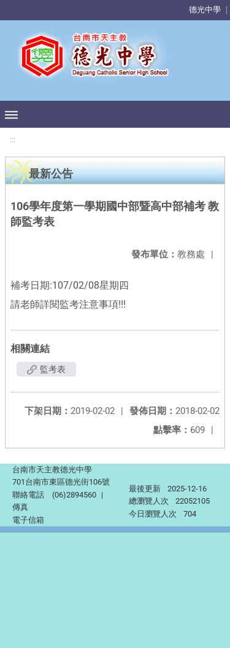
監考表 (46, 369)
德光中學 (205, 9)
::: (12, 139)
